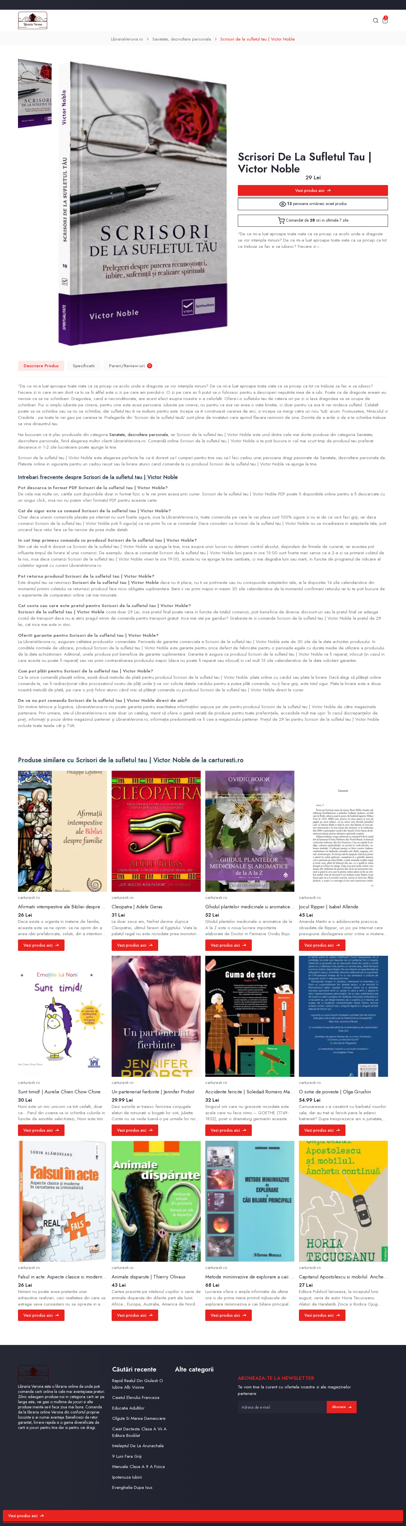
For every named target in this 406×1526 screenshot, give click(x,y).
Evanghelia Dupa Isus (132, 1487)
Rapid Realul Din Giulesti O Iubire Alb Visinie (137, 1384)
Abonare (341, 1406)
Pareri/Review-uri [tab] (130, 365)
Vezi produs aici (313, 190)
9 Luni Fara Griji (127, 1456)
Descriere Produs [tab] (41, 365)
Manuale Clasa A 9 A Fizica (138, 1466)
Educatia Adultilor (128, 1408)
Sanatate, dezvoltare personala (181, 39)
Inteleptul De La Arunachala (138, 1446)
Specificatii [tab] (84, 365)
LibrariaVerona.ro (127, 39)
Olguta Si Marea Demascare (139, 1418)
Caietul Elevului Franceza (135, 1397)
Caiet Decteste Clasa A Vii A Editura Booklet (139, 1432)
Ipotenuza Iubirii (127, 1477)
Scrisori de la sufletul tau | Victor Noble (257, 39)
